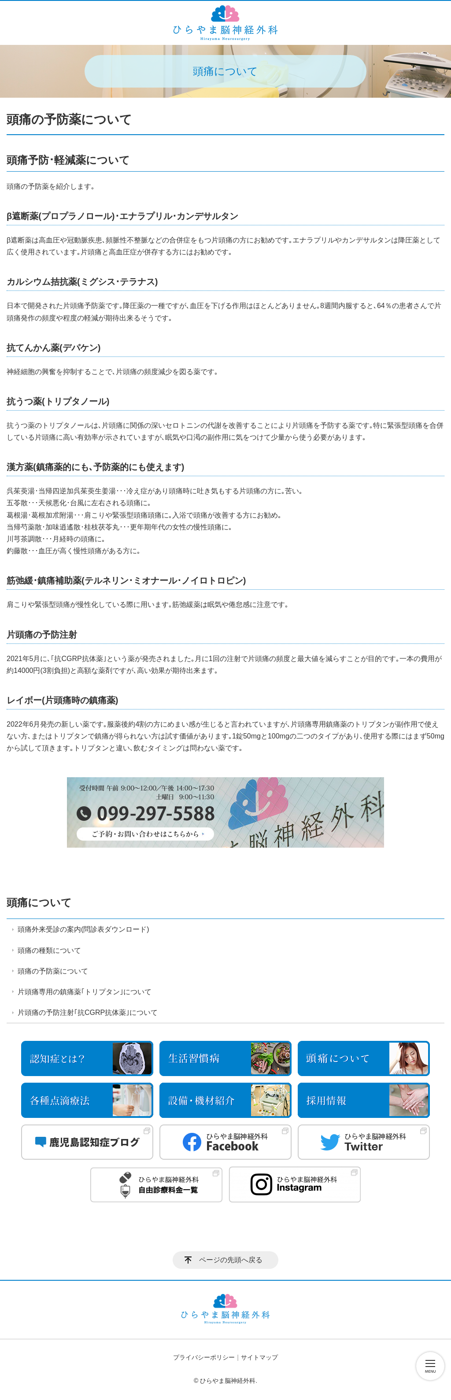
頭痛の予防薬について (53, 971)
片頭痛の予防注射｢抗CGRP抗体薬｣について (88, 1012)
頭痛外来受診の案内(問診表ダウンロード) (83, 929)
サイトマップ (259, 1357)
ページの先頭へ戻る (230, 1260)
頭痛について (39, 902)
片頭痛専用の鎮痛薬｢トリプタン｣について (85, 992)
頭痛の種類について (49, 950)
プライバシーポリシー (204, 1357)
